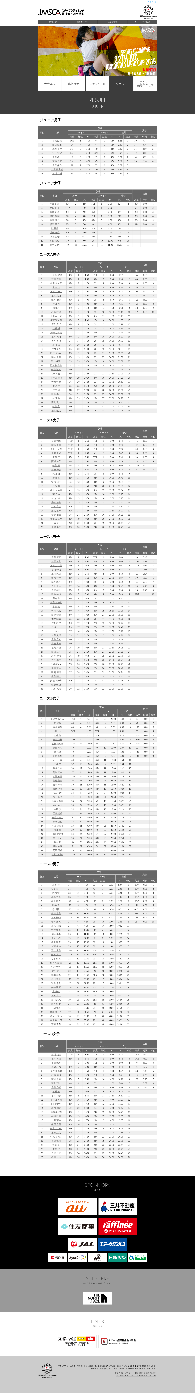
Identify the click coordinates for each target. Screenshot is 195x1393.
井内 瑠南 (55, 232)
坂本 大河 (56, 336)
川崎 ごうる (56, 332)
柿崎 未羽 (56, 445)
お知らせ (53, 22)
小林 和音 (56, 1095)
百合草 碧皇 (56, 275)
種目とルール (83, 22)
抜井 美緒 (56, 1059)
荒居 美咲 (57, 780)
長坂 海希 (56, 1141)
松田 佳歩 (56, 1157)
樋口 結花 (55, 216)
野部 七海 (57, 748)
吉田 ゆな (57, 793)
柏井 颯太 (56, 410)
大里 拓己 (57, 165)
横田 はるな (56, 519)
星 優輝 (56, 345)
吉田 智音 (56, 557)
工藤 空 (57, 764)
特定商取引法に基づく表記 (145, 1373)
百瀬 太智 (57, 161)
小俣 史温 (56, 897)
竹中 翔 (56, 390)
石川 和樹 (57, 173)
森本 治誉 (56, 300)
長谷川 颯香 (56, 1071)
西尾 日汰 (56, 627)
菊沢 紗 (56, 494)
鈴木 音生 (56, 578)
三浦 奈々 (56, 523)
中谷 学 (56, 386)
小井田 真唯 (56, 1100)
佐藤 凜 (56, 465)
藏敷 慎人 (56, 901)
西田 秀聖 (56, 279)
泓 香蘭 (54, 228)
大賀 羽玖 (56, 590)
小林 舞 (57, 735)
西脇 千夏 (57, 768)
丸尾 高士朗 (57, 169)
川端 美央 (56, 527)
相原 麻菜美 (56, 490)
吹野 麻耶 (57, 776)
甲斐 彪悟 (56, 672)
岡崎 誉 (56, 598)
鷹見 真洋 (56, 324)
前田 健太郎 (56, 283)
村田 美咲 (55, 241)
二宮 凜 (56, 486)
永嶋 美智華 (56, 1112)
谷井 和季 (56, 930)
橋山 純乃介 (56, 1012)
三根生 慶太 (56, 291)
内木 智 (56, 893)
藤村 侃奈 (56, 1079)
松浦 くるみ (57, 817)
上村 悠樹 (56, 574)
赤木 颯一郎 (56, 1020)
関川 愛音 (56, 1104)
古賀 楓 (56, 606)
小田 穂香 (56, 1063)
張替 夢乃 (55, 220)
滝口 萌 (56, 474)
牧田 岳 (56, 398)
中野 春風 (56, 1124)
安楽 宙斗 (56, 889)
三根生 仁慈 (56, 565)
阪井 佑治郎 (56, 353)
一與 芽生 (56, 1120)
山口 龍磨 (57, 145)
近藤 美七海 (57, 743)
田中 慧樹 (56, 615)
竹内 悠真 (56, 349)
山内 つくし (57, 805)
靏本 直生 (57, 149)
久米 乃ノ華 (56, 449)
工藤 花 (56, 457)
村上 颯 (56, 971)
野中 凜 (56, 373)
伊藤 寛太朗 (56, 320)
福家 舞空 (56, 647)
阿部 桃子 (56, 461)
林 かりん (57, 838)
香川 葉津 (56, 979)
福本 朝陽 (56, 975)
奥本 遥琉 (56, 341)
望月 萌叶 (56, 1083)
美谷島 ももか (57, 719)
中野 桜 (56, 1149)
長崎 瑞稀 (56, 934)
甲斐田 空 (56, 684)
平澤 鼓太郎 (56, 378)
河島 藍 (56, 1145)
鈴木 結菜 (56, 1108)
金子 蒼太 (56, 676)
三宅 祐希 (56, 1008)
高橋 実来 (56, 643)
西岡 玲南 (57, 784)
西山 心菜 (57, 797)
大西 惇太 (56, 382)
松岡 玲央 (56, 569)
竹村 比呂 (56, 611)
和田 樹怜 (56, 917)
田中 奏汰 (56, 394)
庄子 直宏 (56, 639)
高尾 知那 (57, 756)
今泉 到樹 (56, 938)
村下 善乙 (56, 561)
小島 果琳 (55, 204)
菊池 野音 (56, 469)
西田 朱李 (55, 208)
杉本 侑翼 (56, 958)
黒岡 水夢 (55, 212)
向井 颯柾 (56, 987)
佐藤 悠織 (56, 913)
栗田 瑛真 (56, 942)
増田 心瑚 (56, 1087)
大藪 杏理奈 (57, 854)
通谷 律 (56, 885)
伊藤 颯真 (56, 369)
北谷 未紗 (55, 245)
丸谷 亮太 (56, 689)
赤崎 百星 (57, 821)
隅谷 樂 (56, 905)
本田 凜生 (56, 668)
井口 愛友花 (57, 826)
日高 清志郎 (56, 602)
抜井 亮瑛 (56, 295)
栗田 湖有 (56, 441)
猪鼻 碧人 (56, 921)
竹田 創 (56, 304)
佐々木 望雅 (56, 1016)
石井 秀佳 (57, 727)
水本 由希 (55, 236)
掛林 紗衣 (56, 502)
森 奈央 (57, 752)
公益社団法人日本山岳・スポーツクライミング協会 (136, 1376)
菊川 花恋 (56, 1054)
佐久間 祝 (56, 623)
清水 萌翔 (56, 482)
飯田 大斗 (56, 954)
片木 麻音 (56, 506)
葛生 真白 (57, 772)
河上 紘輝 (57, 153)
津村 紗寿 (57, 846)
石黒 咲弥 (56, 312)
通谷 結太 (56, 1004)
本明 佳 (56, 991)
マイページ (152, 2)
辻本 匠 (56, 631)
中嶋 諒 (57, 809)
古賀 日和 (56, 1153)
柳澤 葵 (57, 830)
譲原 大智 (56, 357)
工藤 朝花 (57, 813)
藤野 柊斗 (56, 582)
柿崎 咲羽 (56, 1116)
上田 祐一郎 (56, 316)
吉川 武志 (56, 1000)
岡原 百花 (57, 850)
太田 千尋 (57, 760)
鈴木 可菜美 (57, 801)
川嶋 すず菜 (57, 834)
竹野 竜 (56, 406)
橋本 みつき (56, 1128)
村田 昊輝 (56, 635)
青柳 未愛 (56, 453)
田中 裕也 (56, 594)
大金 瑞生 (56, 660)
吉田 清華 (57, 739)
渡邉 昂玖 (57, 157)
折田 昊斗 (56, 995)
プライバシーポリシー (123, 1373)
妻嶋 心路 (56, 1067)
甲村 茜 (56, 1091)
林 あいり (56, 498)
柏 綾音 (57, 723)
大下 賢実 (56, 586)
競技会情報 (113, 22)
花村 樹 (56, 328)
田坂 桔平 (56, 652)
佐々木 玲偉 (56, 963)
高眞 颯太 (56, 402)
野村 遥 (56, 478)
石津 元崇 (56, 950)
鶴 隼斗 (56, 308)
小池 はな (57, 731)
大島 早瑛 (57, 789)
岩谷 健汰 (56, 656)
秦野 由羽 (56, 515)
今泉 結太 (57, 140)
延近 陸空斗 (56, 365)
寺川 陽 (56, 909)
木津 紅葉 (56, 1132)
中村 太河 (56, 967)
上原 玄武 (56, 926)
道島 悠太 (56, 983)
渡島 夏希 (56, 510)
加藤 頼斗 (56, 946)
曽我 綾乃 (55, 224)
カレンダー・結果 (142, 22)
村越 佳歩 (56, 1075)
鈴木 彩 (57, 842)
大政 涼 (56, 287)
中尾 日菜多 (56, 1137)
